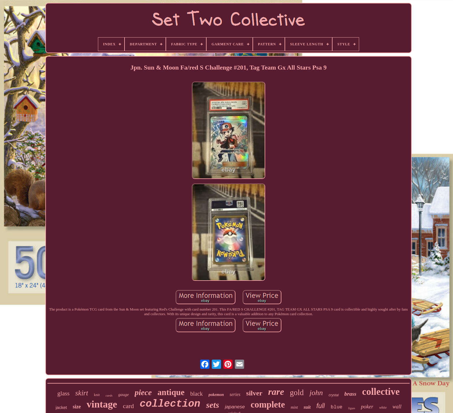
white (383, 407)
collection (170, 404)
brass (350, 394)
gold (297, 392)
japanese (235, 407)
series (235, 394)
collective (381, 391)
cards (108, 395)
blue (336, 407)
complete (267, 404)
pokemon (216, 395)
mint (294, 407)
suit (307, 407)
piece (143, 392)
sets (212, 405)
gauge (123, 394)
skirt (81, 393)
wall (396, 407)
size (77, 407)
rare (276, 391)
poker (367, 406)
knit (97, 395)
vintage (102, 404)
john (316, 392)
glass (63, 393)
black (196, 393)
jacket (61, 407)
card (128, 406)
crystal (333, 395)
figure (351, 408)
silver (254, 393)
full (320, 406)
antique (170, 392)
